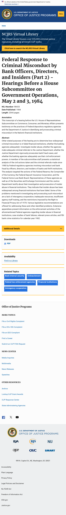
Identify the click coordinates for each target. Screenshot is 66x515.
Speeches (6, 375)
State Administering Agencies (13, 405)
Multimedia (6, 363)
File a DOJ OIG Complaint (12, 327)
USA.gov (4, 500)
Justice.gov (5, 505)
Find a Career (7, 338)
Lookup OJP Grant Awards (12, 394)
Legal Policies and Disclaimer (12, 483)
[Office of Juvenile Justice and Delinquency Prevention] (16, 452)
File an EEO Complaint (11, 333)
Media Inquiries (8, 358)
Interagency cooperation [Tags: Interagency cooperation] (15, 288)
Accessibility (6, 467)
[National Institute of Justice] (50, 443)
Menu (61, 14)
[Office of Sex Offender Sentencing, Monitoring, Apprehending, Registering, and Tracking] (50, 451)
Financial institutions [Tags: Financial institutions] (47, 282)
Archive (5, 389)
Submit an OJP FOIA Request (13, 344)
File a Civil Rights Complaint (13, 321)
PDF (8, 243)
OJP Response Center (10, 400)
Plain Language (7, 472)
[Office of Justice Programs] (7, 14)
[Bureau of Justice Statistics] (33, 445)
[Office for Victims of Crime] (33, 452)
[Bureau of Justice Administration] (16, 443)
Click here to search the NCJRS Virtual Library (25, 48)
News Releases (8, 369)
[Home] (35, 14)
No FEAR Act (6, 489)
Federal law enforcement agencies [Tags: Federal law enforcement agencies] (20, 282)
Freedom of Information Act (11, 494)
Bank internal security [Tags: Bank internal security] (14, 276)
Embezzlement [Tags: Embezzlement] (34, 276)
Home (4, 26)
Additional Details (12, 228)
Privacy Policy (6, 478)
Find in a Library (11, 260)
